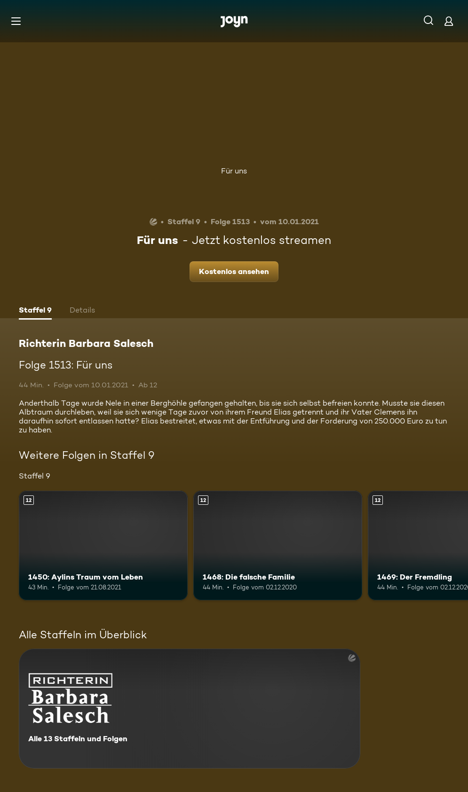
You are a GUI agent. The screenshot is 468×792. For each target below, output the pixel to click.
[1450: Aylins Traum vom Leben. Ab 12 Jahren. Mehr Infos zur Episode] (103, 545)
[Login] (448, 21)
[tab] (35, 311)
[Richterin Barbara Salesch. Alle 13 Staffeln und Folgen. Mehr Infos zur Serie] (189, 708)
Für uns (234, 170)
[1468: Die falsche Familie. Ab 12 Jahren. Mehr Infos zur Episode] (277, 545)
